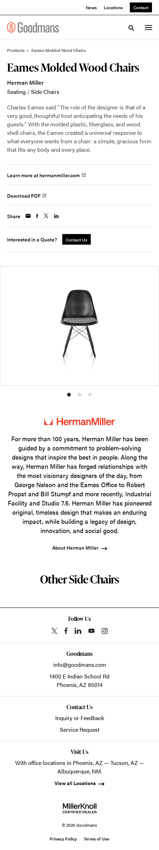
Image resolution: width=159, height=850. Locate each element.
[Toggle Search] (131, 28)
